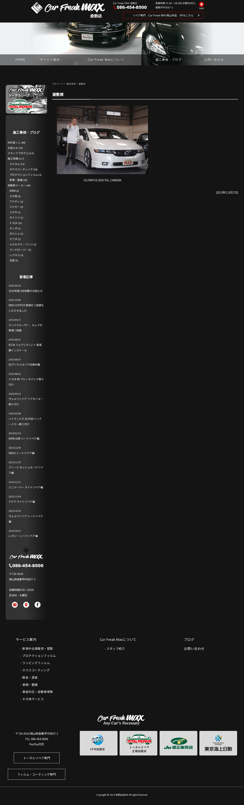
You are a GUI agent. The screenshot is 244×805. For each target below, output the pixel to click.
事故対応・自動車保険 (37, 691)
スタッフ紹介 (116, 648)
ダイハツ (14, 217)
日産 (12, 260)
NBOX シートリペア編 (21, 453)
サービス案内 (50, 59)
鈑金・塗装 (30, 677)
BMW (12, 190)
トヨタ (13, 223)
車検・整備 (16, 180)
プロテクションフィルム (23, 174)
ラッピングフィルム (36, 663)
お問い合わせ (214, 59)
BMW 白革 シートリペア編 (24, 438)
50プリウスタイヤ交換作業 (24, 364)
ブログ (189, 639)
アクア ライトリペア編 (22, 501)
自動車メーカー (17, 185)
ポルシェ (14, 233)
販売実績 (71, 83)
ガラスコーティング (21, 169)
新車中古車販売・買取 (37, 648)
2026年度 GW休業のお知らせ (26, 291)
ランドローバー (18, 250)
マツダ (13, 239)
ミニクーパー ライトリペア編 (26, 487)
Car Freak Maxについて (106, 59)
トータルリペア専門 (36, 758)
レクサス (14, 255)
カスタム (14, 164)
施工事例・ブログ (168, 59)
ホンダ (13, 228)
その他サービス (33, 699)
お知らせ (13, 148)
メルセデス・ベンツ (21, 244)
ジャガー (14, 207)
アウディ (14, 201)
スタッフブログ (17, 153)
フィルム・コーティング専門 (36, 774)
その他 (13, 196)
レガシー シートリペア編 (23, 536)
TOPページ (57, 83)
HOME (20, 59)
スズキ (13, 212)
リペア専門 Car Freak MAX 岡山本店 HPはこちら (163, 15)
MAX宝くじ (14, 142)
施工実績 (13, 158)
